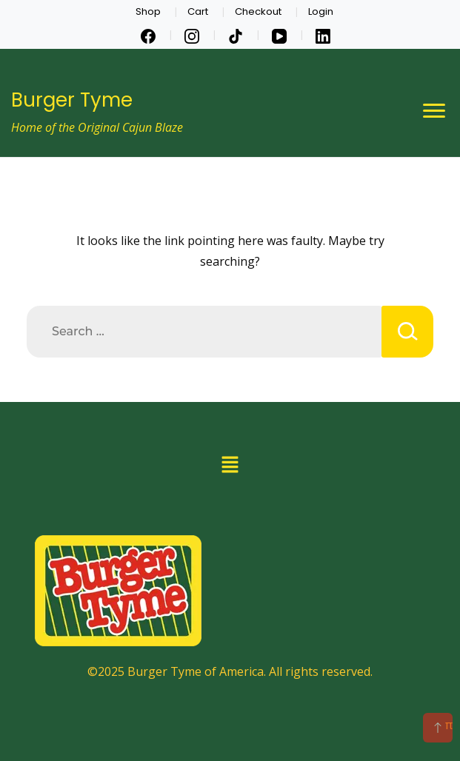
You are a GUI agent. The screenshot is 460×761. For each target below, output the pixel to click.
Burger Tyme (72, 100)
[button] (230, 464)
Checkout (258, 11)
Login (320, 11)
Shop (148, 11)
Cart (197, 11)
